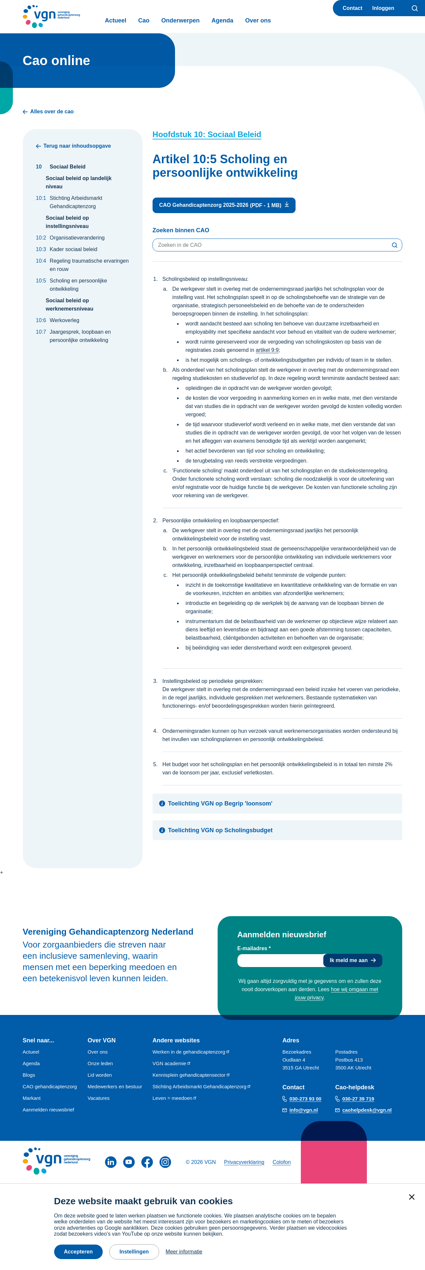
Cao (144, 20)
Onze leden (100, 1063)
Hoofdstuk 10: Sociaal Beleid (207, 134)
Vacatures (98, 1098)
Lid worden (100, 1075)
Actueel (115, 20)
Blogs (29, 1075)
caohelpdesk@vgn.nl (367, 1110)
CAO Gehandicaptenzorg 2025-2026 (203, 205)
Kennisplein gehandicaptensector (191, 1075)
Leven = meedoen (175, 1098)
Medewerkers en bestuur (115, 1086)
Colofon (281, 1162)
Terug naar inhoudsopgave (73, 146)
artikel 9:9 (267, 350)
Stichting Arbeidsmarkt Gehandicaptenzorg (202, 1086)
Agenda (222, 20)
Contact (353, 8)
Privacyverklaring (244, 1162)
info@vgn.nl (303, 1110)
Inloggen (383, 8)
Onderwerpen (180, 20)
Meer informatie (184, 1251)
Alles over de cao (48, 112)
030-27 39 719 (358, 1099)
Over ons (258, 20)
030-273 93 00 (305, 1099)
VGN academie (172, 1063)
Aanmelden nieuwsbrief (48, 1109)
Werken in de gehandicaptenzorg (191, 1052)
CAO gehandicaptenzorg (50, 1086)
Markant (32, 1098)
